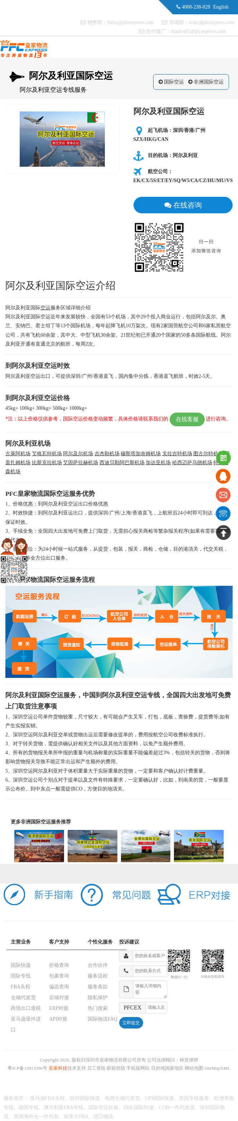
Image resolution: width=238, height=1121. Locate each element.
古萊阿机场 (17, 453)
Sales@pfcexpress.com (130, 22)
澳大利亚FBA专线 (63, 1107)
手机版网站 (138, 1068)
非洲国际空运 (209, 82)
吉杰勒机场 (107, 453)
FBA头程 (20, 986)
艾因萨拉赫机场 (80, 462)
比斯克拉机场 (47, 462)
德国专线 (29, 1107)
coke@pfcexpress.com (211, 22)
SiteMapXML (217, 1068)
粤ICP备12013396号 (27, 1068)
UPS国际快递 (159, 1098)
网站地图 (194, 1068)
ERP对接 (58, 1008)
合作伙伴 (98, 965)
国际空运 (174, 82)
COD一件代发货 (177, 1107)
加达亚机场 (158, 462)
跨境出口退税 (26, 1008)
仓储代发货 (23, 997)
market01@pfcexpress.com (198, 31)
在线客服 (187, 419)
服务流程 (98, 976)
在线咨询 (183, 205)
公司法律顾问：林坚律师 (172, 1060)
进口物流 (103, 1116)
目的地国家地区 (167, 1068)
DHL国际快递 (138, 1107)
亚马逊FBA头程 (47, 1098)
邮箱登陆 (116, 1068)
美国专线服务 (194, 1098)
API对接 (58, 1019)
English (221, 7)
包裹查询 (59, 976)
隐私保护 (98, 997)
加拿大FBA (76, 1116)
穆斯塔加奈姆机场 (141, 453)
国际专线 (21, 976)
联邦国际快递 (85, 1098)
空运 (45, 307)
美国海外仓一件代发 (36, 1116)
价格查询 (59, 965)
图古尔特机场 (208, 453)
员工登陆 (96, 1068)
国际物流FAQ (102, 1019)
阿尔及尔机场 (78, 453)
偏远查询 (59, 986)
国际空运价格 (103, 1107)
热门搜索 (98, 1008)
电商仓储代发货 (122, 1098)
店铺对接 (59, 997)
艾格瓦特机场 (47, 453)
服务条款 (98, 986)
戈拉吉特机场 (177, 453)
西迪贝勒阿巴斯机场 (122, 462)
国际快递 (21, 965)
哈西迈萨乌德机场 (192, 462)
